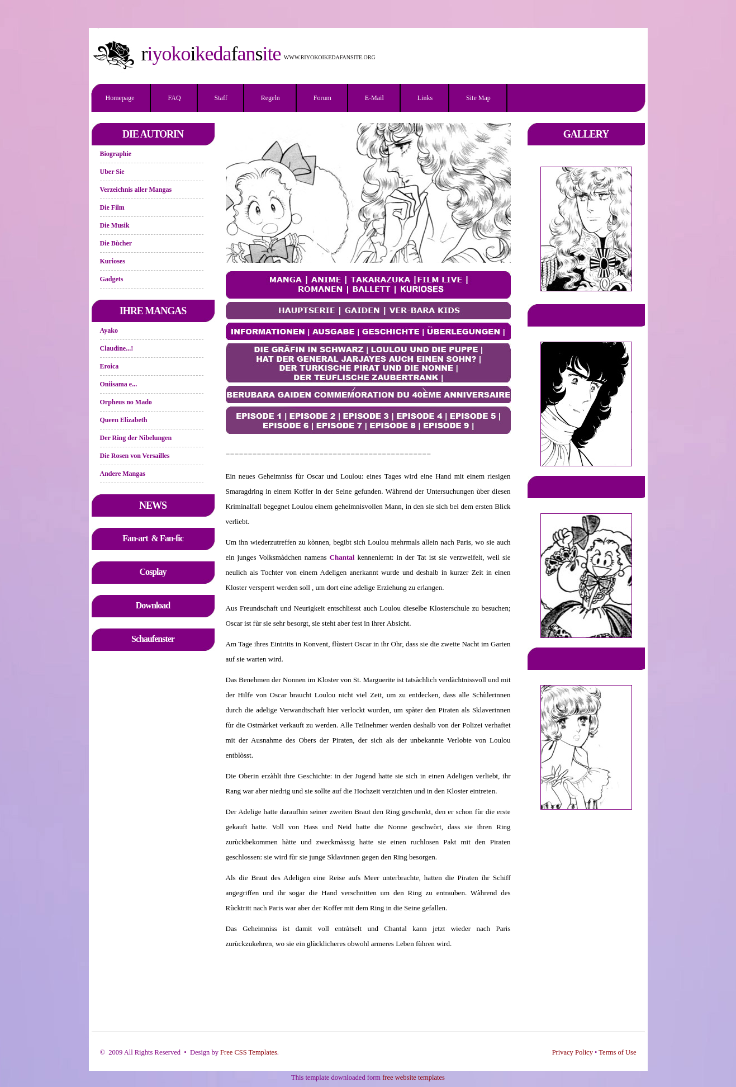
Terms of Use (617, 1052)
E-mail (374, 98)
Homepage (120, 98)
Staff (221, 98)
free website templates (413, 1077)
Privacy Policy (572, 1052)
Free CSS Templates (248, 1052)
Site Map (478, 98)
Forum (322, 98)
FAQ (174, 98)
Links (425, 98)
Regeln (270, 98)
